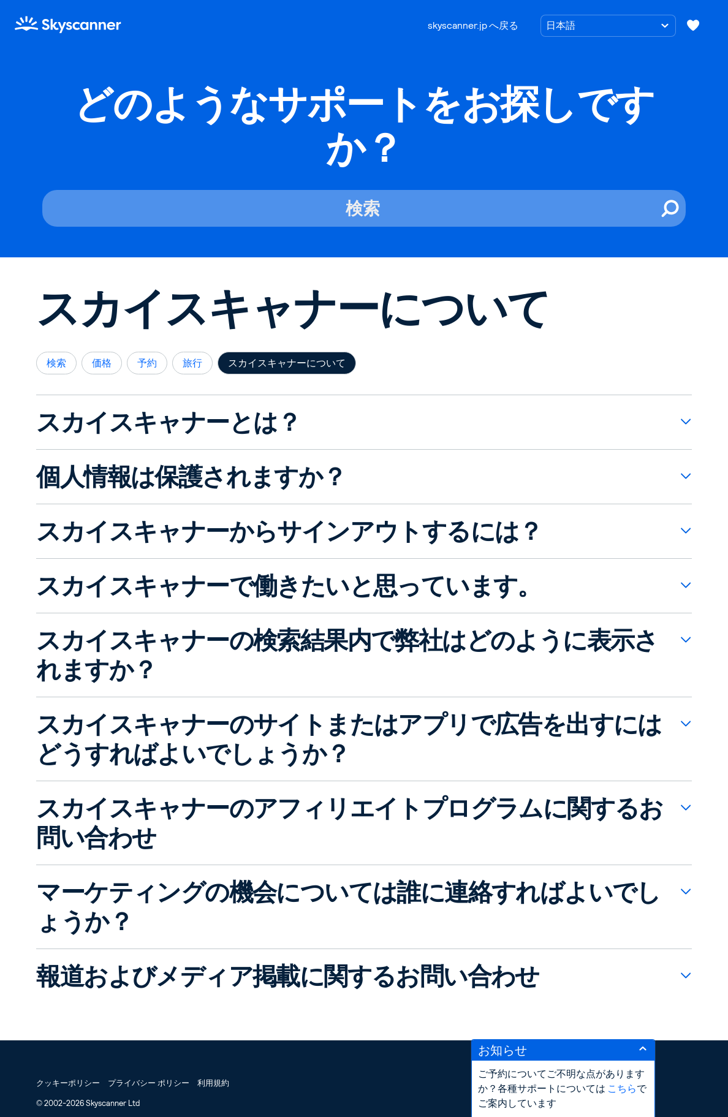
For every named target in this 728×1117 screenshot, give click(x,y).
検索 (56, 363)
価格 (102, 363)
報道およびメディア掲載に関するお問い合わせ (287, 976)
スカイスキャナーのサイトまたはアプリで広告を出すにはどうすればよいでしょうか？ (348, 739)
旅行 (192, 363)
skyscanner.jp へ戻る (473, 25)
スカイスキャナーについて (287, 363)
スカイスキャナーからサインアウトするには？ (289, 531)
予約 (147, 363)
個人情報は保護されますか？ (191, 476)
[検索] (363, 208)
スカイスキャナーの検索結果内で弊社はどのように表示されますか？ (347, 655)
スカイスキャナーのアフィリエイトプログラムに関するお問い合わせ (349, 822)
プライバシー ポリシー (148, 1083)
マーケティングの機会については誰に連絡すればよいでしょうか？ (348, 906)
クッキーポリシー (68, 1083)
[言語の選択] (608, 26)
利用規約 (213, 1083)
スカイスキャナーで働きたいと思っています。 (288, 585)
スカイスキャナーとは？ (168, 422)
